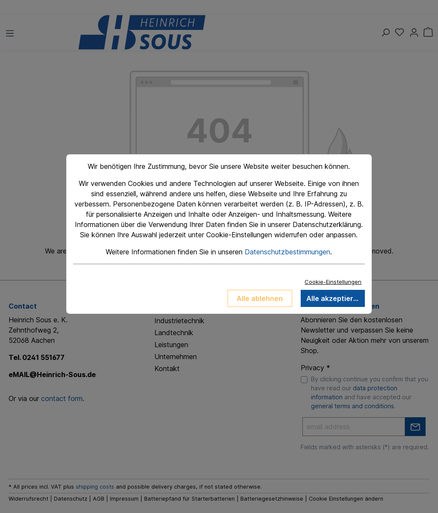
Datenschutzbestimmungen (287, 252)
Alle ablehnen (260, 298)
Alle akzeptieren (334, 298)
